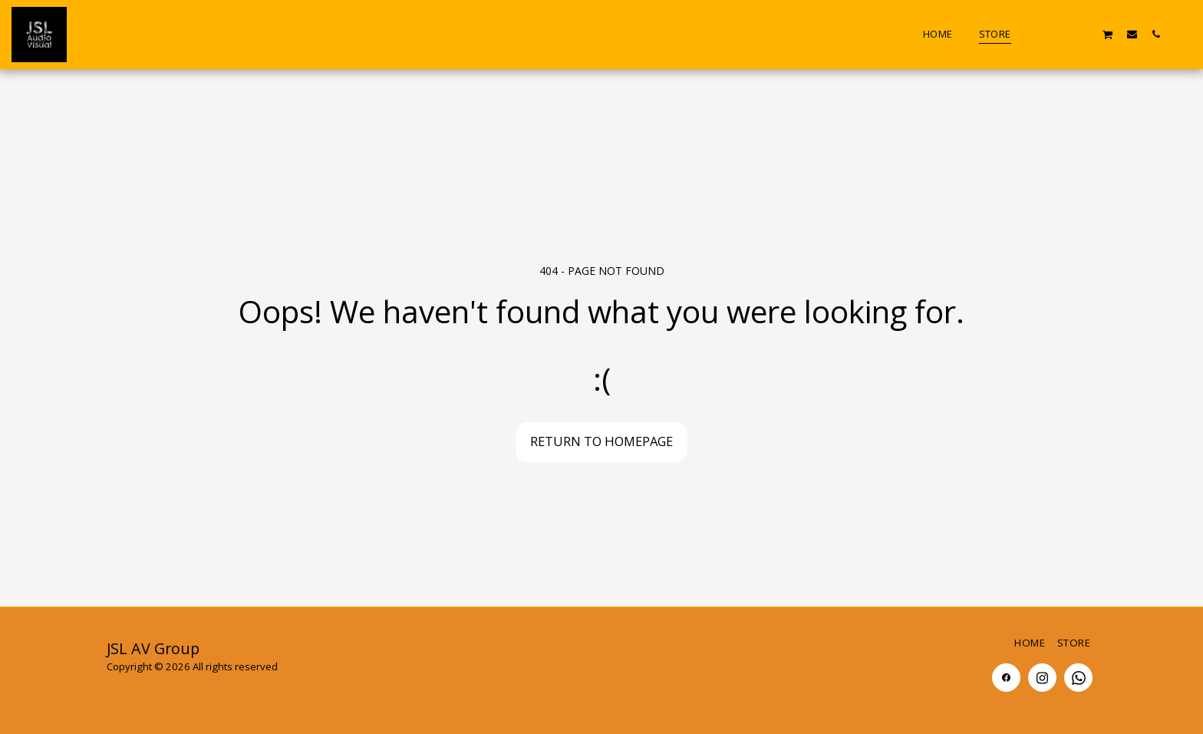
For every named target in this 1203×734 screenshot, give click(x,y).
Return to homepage (601, 441)
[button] (1036, 33)
